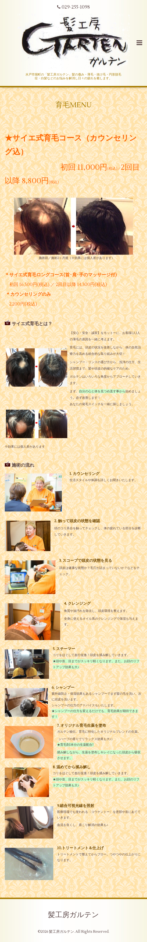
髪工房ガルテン (73, 914)
